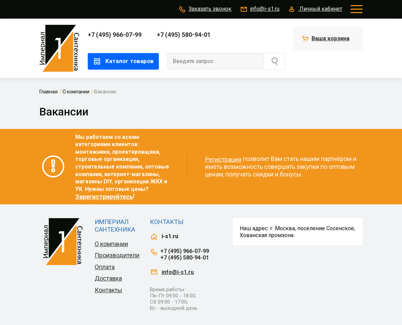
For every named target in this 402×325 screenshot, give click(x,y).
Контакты (108, 290)
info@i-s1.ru (259, 9)
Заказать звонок (204, 9)
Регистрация (223, 159)
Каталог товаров (123, 61)
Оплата (105, 267)
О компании (76, 91)
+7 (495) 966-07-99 (115, 34)
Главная (48, 91)
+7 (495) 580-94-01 (184, 34)
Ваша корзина (331, 38)
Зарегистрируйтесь (104, 196)
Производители (117, 255)
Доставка (108, 278)
